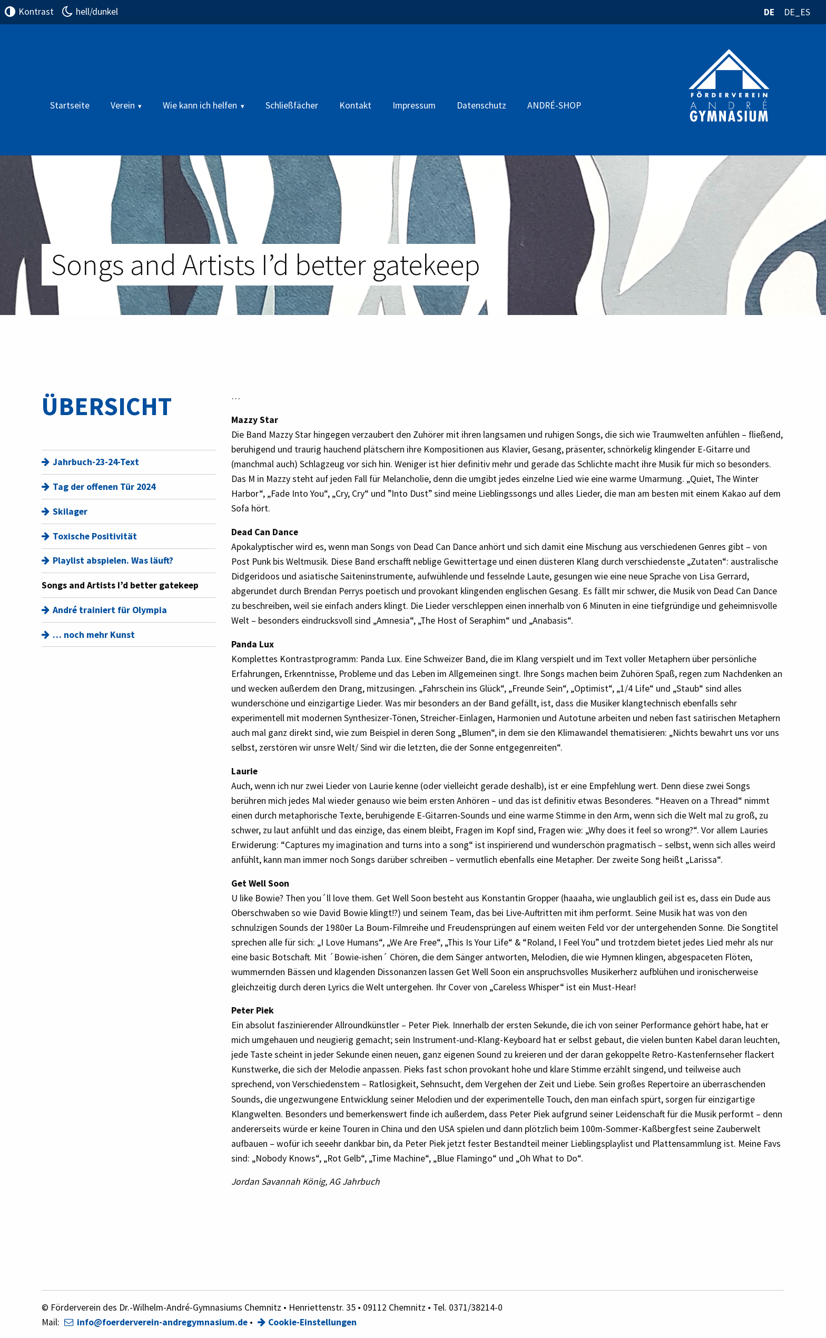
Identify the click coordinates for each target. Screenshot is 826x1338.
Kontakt (355, 105)
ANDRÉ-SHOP (554, 105)
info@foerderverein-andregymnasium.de (162, 1322)
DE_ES (797, 12)
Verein (123, 105)
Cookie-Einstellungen (312, 1322)
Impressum (414, 105)
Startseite (70, 105)
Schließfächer (292, 105)
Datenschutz (481, 105)
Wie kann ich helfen (200, 105)
